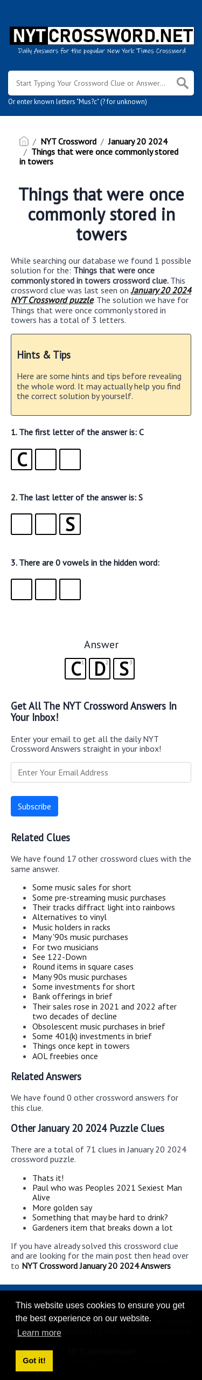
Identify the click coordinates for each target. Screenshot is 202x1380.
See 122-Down (59, 956)
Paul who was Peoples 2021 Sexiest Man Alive (107, 1192)
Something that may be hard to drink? (100, 1217)
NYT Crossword (68, 141)
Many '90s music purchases (80, 936)
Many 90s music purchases (79, 976)
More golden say (62, 1207)
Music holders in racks (71, 927)
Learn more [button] (39, 1332)
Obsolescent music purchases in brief (98, 1026)
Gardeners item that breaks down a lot (102, 1227)
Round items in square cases (83, 966)
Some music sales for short (81, 887)
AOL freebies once (65, 1056)
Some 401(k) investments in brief (92, 1036)
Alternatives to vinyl (69, 916)
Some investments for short (83, 986)
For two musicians (65, 947)
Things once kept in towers (81, 1045)
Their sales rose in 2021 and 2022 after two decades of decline (104, 1011)
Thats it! (48, 1177)
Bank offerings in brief (72, 996)
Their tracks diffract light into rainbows (103, 907)
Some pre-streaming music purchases (99, 897)
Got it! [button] (34, 1360)
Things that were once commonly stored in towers (98, 156)
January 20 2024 (138, 141)
